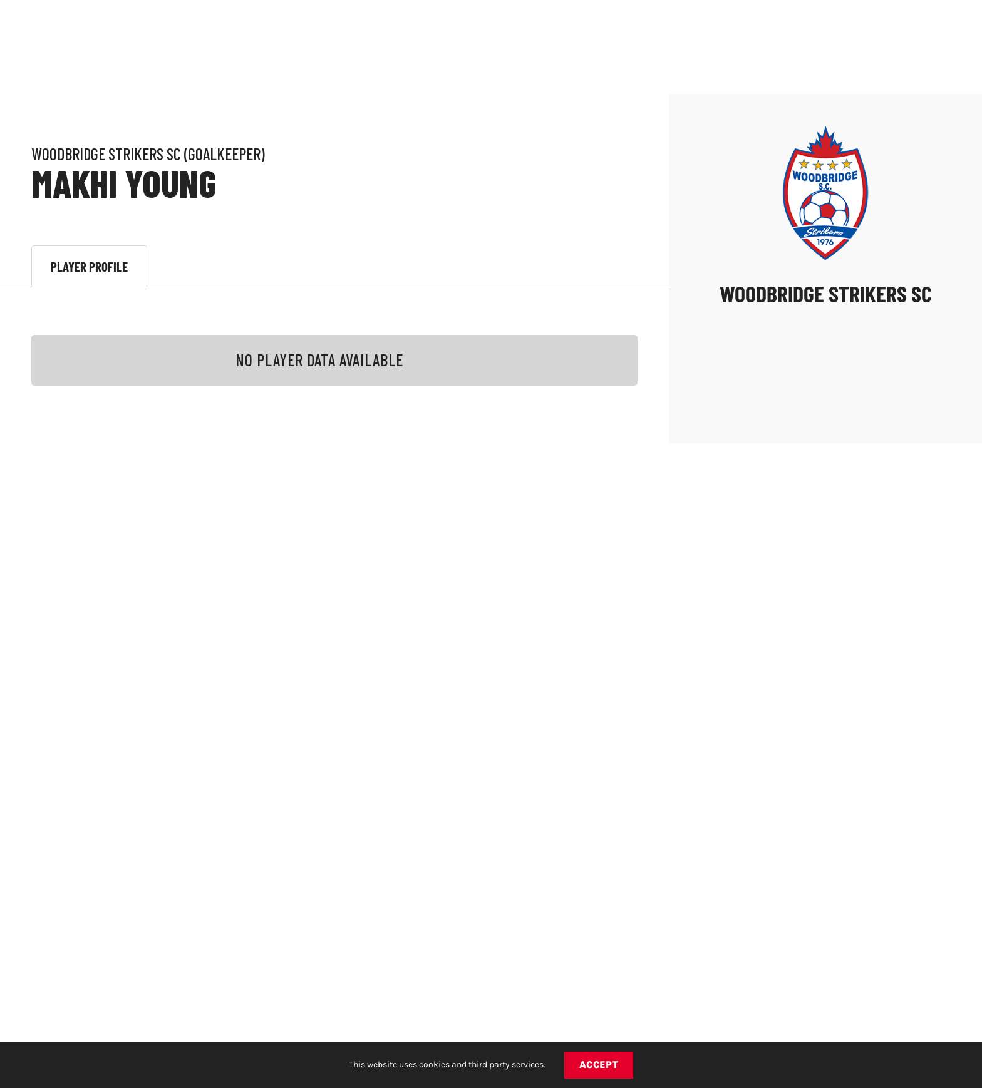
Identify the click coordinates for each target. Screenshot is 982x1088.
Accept (599, 1064)
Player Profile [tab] (89, 266)
